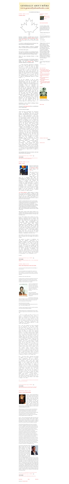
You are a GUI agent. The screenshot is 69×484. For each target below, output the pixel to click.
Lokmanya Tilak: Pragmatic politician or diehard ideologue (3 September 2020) (45, 82)
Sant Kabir (34, 387)
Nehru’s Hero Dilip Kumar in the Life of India (27, 265)
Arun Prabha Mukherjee (23, 192)
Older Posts (36, 479)
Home (28, 479)
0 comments (30, 384)
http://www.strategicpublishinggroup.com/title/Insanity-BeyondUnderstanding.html (29, 472)
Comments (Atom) (24, 481)
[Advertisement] (45, 121)
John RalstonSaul (27, 106)
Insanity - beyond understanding (25, 392)
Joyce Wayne (24, 39)
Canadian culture (22, 15)
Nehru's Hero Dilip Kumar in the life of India (25, 387)
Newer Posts (20, 479)
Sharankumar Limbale (34, 167)
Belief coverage (42, 104)
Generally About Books (34, 3)
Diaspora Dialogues (31, 38)
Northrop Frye (30, 61)
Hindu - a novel (22, 163)
